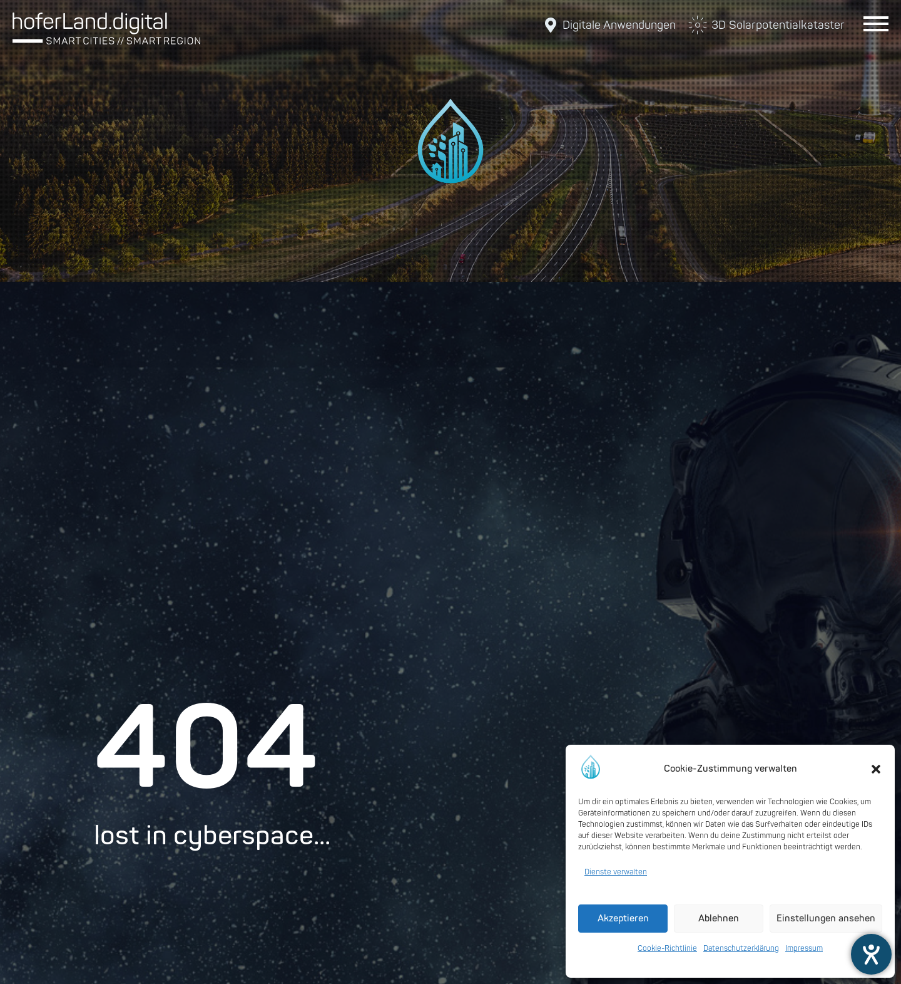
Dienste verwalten (615, 872)
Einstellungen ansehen (825, 918)
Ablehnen (718, 918)
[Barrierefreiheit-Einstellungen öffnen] (871, 954)
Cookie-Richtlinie (667, 948)
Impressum (804, 948)
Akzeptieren (623, 918)
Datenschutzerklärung (741, 948)
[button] (876, 769)
